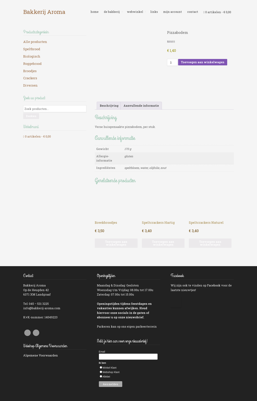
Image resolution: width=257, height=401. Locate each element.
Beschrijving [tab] (109, 83)
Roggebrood (32, 63)
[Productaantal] (172, 62)
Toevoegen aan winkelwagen (202, 62)
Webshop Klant (111, 350)
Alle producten (35, 42)
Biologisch (31, 56)
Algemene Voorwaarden (40, 333)
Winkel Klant (110, 345)
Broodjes (30, 71)
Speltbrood (31, 49)
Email (102, 329)
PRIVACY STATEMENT (35, 393)
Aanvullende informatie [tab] (141, 83)
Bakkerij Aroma (44, 11)
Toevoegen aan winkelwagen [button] (116, 221)
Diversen (30, 85)
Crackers (30, 78)
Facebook (213, 263)
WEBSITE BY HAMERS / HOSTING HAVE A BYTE (208, 393)
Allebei (106, 354)
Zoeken (31, 116)
